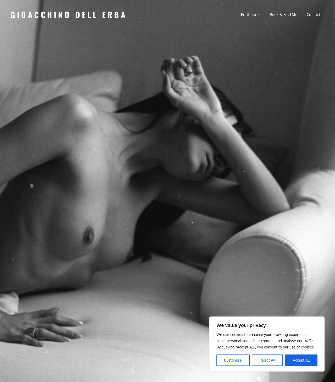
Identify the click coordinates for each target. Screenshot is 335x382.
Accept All (301, 360)
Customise (233, 360)
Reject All (267, 360)
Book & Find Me (283, 14)
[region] (267, 344)
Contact (313, 14)
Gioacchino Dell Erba (68, 14)
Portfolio (248, 14)
